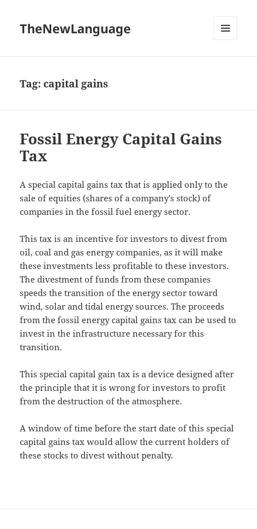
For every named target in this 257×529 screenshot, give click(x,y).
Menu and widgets (225, 39)
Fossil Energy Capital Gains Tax (121, 147)
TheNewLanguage (75, 28)
